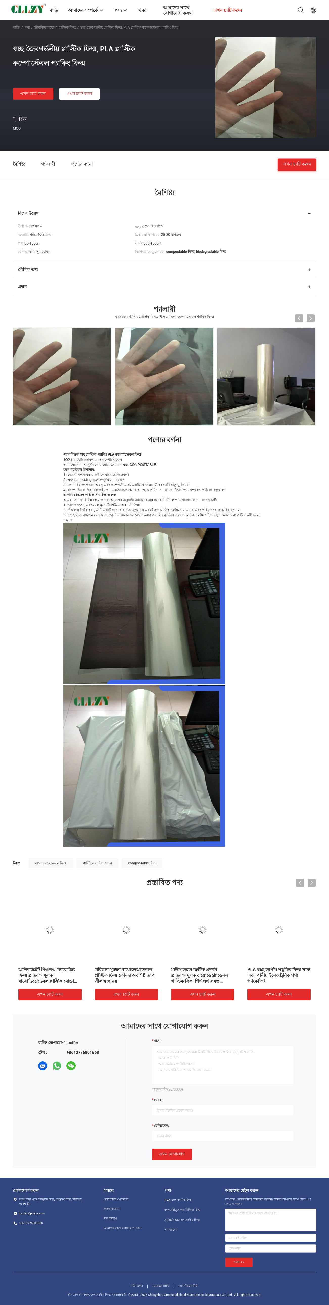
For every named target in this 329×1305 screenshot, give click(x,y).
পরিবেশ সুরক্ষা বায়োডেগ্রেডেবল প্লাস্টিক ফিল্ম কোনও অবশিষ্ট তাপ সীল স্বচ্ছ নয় (124, 975)
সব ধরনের (170, 1229)
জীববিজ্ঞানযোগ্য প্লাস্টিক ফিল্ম (55, 27)
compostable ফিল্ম (142, 863)
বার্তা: (158, 1041)
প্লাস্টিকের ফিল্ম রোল (97, 863)
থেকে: (158, 1100)
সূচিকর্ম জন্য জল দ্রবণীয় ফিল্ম (182, 1220)
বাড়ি (16, 27)
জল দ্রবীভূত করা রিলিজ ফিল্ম (182, 1210)
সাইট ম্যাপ (137, 1286)
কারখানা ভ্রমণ (112, 1209)
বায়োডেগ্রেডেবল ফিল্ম (50, 863)
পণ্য (27, 27)
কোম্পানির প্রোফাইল (116, 1199)
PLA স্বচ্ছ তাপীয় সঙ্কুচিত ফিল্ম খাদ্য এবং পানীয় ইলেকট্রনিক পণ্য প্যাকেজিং (278, 975)
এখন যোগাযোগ (172, 1154)
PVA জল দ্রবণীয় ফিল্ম (178, 1200)
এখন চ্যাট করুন (33, 93)
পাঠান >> (238, 1262)
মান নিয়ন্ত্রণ (110, 1218)
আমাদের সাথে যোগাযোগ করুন (122, 1228)
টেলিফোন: (161, 1126)
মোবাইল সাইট (160, 1286)
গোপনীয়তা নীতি (188, 1286)
